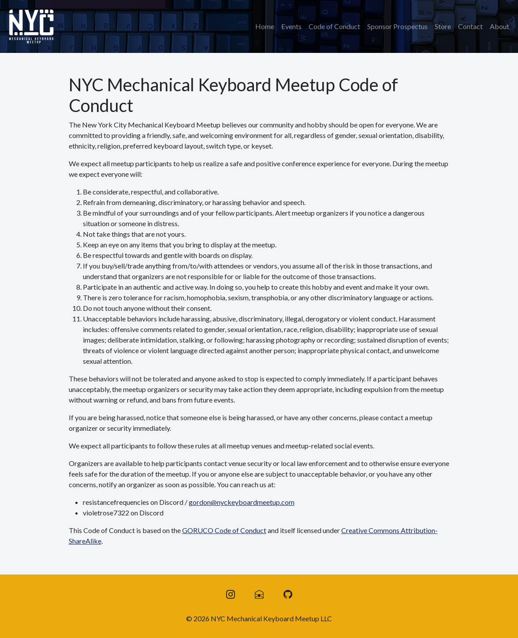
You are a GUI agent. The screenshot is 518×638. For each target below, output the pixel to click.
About (499, 26)
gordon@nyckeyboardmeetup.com (241, 502)
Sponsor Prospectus (397, 26)
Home (264, 26)
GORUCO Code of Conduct (224, 530)
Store (443, 26)
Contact (470, 26)
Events (291, 26)
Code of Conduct (334, 26)
